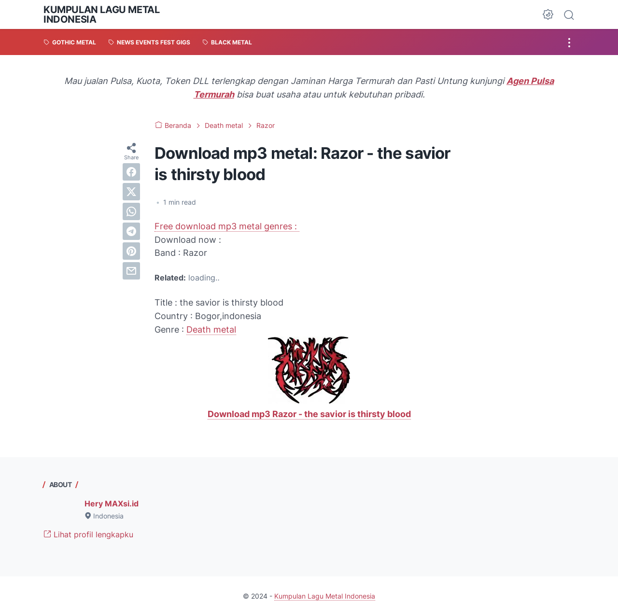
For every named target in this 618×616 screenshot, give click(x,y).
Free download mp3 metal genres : (226, 226)
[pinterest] (131, 251)
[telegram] (131, 231)
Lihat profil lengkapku (88, 534)
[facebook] (131, 172)
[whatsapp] (131, 211)
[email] (131, 271)
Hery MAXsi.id (111, 503)
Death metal (211, 329)
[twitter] (131, 191)
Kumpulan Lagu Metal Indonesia (101, 14)
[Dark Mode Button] (548, 14)
